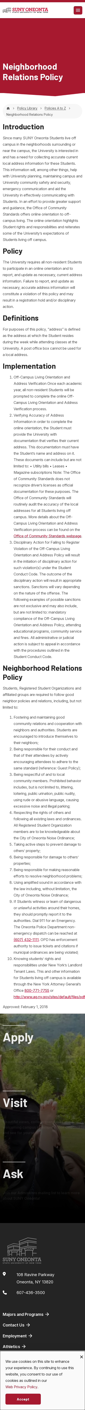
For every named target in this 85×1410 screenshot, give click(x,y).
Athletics (15, 1346)
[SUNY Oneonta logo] (25, 10)
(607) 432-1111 (26, 939)
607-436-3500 (31, 1292)
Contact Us (17, 1325)
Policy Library (27, 108)
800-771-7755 (36, 990)
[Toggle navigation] (78, 10)
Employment (18, 1336)
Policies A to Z (55, 108)
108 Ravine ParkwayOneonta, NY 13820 (35, 1278)
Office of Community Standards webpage (47, 536)
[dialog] (42, 1380)
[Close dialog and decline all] (81, 1354)
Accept (23, 1399)
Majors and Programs (26, 1314)
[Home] (8, 108)
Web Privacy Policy (21, 1387)
